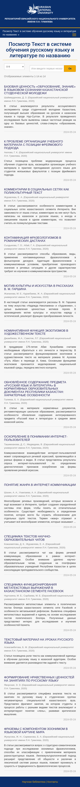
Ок (69, 68)
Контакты (52, 781)
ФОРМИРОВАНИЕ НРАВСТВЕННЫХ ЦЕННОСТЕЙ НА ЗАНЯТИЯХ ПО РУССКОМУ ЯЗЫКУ (39, 679)
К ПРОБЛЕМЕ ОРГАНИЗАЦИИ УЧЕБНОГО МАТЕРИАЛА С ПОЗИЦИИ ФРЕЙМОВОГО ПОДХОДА (33, 145)
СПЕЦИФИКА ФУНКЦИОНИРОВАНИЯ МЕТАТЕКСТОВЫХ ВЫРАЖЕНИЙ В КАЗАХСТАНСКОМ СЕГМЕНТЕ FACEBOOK (34, 588)
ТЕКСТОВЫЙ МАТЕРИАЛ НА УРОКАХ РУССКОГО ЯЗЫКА (38, 641)
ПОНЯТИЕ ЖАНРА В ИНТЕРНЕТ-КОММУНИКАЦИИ (40, 485)
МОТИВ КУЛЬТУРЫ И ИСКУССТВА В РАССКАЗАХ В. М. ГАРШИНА (39, 287)
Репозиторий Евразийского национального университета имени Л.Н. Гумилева (40, 20)
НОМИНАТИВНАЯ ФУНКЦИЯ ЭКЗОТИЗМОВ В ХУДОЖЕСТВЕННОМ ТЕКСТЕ (36, 332)
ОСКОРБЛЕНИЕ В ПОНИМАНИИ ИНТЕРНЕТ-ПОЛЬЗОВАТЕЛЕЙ (35, 438)
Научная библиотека (33, 781)
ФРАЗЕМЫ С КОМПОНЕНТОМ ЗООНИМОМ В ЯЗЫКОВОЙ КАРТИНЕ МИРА (36, 730)
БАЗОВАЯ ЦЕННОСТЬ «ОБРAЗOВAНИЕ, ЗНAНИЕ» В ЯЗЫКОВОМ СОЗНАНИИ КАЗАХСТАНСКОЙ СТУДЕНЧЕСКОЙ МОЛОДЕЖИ (40, 90)
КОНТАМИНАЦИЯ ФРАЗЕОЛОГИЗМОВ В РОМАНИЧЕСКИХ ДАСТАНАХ (32, 239)
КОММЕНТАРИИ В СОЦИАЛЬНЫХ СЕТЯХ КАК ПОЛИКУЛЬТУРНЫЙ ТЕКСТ (36, 191)
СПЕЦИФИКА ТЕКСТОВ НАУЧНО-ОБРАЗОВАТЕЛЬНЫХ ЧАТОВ (27, 538)
